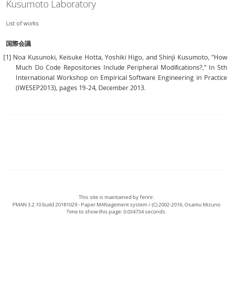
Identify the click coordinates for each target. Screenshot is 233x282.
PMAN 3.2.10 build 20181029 (45, 204)
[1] (7, 57)
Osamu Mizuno (202, 204)
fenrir (146, 197)
